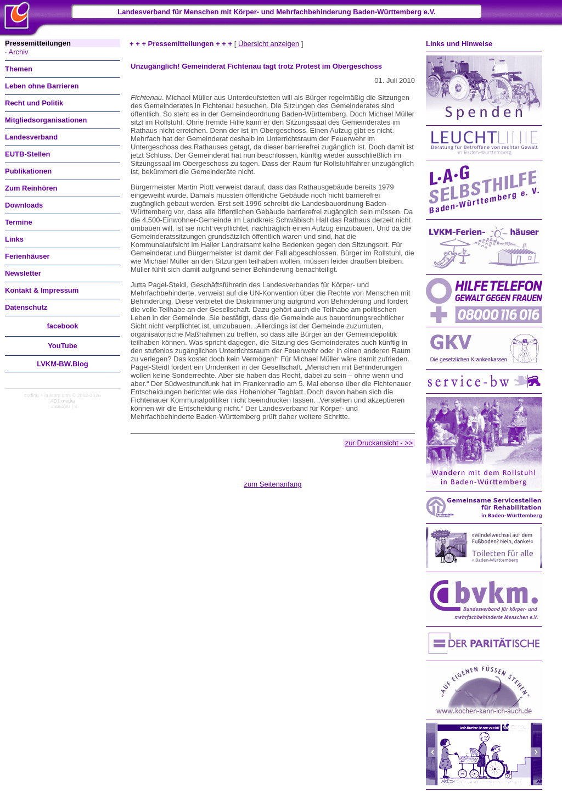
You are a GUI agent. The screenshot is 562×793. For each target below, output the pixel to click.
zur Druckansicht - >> (379, 443)
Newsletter (23, 273)
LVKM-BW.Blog (62, 364)
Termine (18, 222)
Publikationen (28, 171)
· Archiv (17, 52)
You (62, 346)
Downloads (24, 205)
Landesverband (31, 137)
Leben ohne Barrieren (41, 86)
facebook (62, 326)
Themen (18, 69)
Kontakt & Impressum (41, 290)
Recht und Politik (34, 103)
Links (14, 239)
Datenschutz (26, 307)
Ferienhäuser (27, 256)
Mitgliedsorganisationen (46, 120)
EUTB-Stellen (27, 154)
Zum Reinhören (31, 188)
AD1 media (62, 401)
